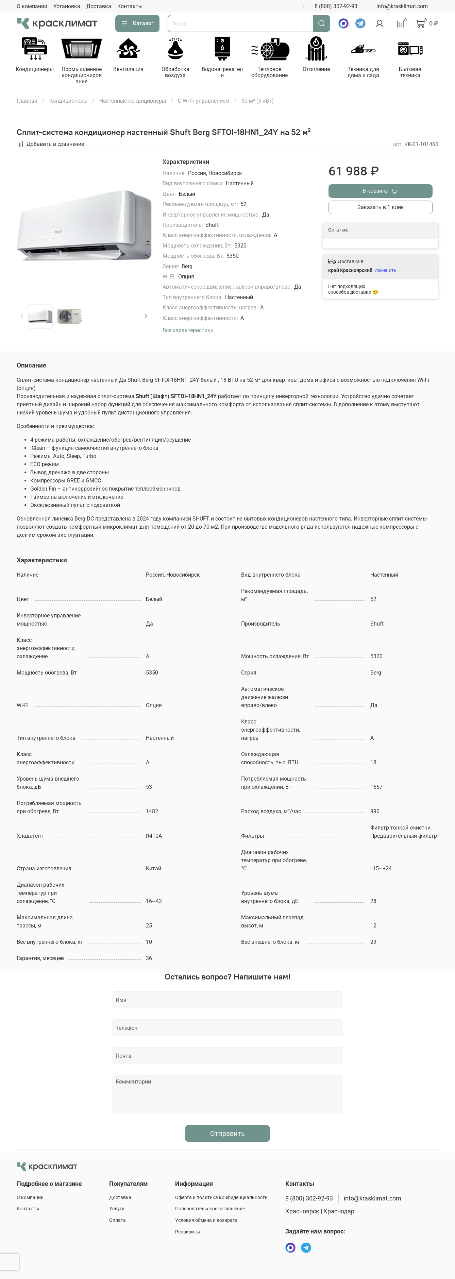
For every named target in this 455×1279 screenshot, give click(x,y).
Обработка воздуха (179, 73)
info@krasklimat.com (402, 6)
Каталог (137, 23)
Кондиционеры (35, 70)
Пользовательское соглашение (210, 1209)
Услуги (116, 1209)
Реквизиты (187, 1232)
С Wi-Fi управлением (204, 101)
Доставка (98, 6)
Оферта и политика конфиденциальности (221, 1197)
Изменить (385, 271)
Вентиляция (131, 70)
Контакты (129, 6)
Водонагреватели (227, 73)
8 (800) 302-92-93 (336, 6)
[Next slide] (146, 317)
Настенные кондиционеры (132, 101)
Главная (27, 101)
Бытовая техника (420, 73)
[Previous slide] (22, 317)
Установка (66, 6)
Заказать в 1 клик (380, 208)
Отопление (323, 70)
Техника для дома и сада (372, 73)
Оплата (117, 1220)
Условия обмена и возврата (206, 1220)
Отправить (227, 1134)
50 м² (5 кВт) (257, 101)
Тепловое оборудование (275, 73)
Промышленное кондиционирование (83, 76)
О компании (32, 6)
